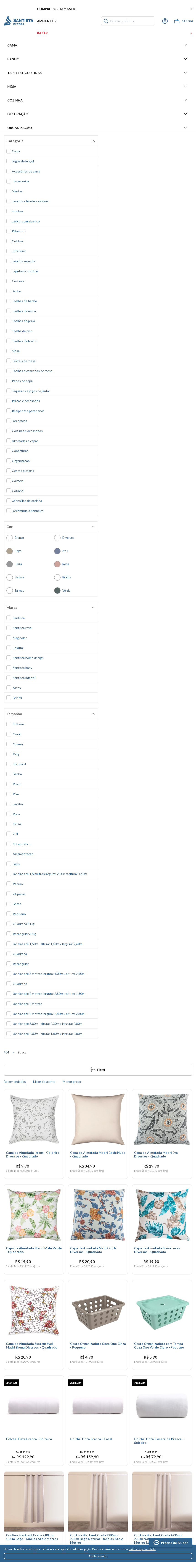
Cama (98, 45)
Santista (18, 21)
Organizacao (98, 127)
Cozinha (98, 100)
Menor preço (72, 1081)
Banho (98, 59)
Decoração (98, 114)
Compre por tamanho (114, 8)
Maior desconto (44, 1081)
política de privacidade (142, 1549)
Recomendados (15, 1081)
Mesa (98, 86)
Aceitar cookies (98, 1556)
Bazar (114, 33)
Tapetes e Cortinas (98, 72)
